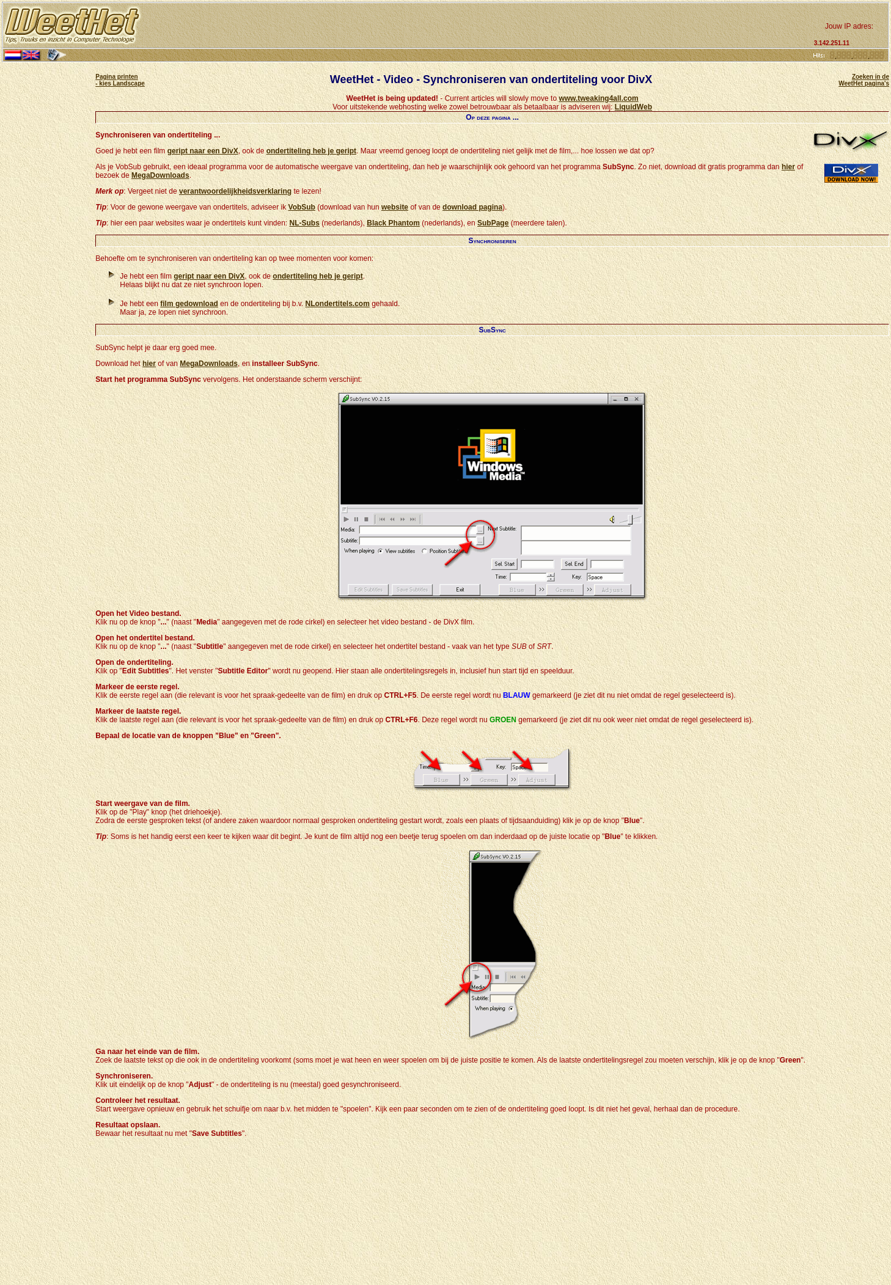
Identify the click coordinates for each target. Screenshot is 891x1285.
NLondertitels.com (338, 303)
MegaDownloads (160, 175)
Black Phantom (393, 223)
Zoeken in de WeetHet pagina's (863, 80)
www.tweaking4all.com (598, 98)
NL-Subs (305, 223)
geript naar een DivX (202, 151)
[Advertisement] (476, 25)
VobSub (301, 207)
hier (788, 167)
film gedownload (189, 303)
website (394, 207)
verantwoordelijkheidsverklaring (235, 191)
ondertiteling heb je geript (311, 151)
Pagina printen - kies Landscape (120, 80)
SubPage (492, 223)
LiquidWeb (633, 107)
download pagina (472, 207)
